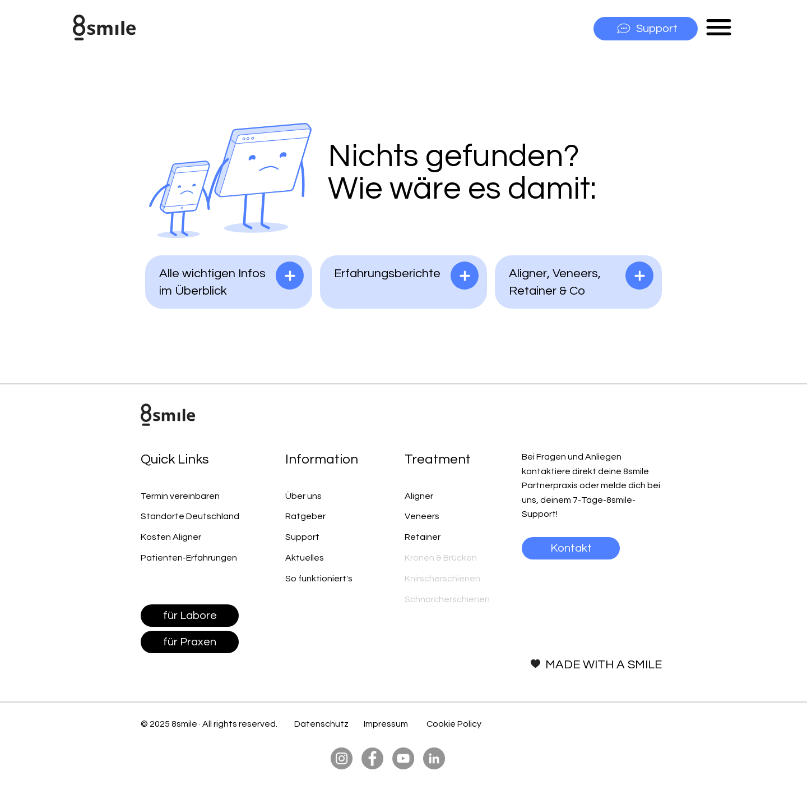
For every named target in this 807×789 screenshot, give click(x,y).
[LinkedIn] (434, 758)
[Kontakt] (571, 548)
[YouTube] (403, 758)
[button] (719, 27)
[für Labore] (190, 615)
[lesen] (290, 276)
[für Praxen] (190, 642)
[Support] (645, 28)
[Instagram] (342, 758)
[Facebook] (372, 758)
